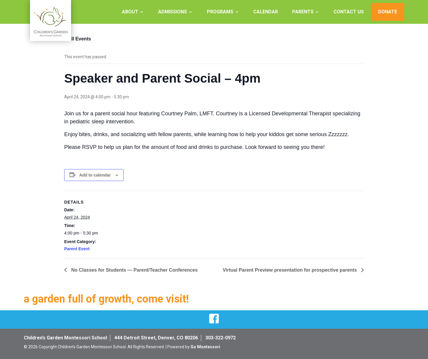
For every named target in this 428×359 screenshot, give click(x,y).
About (130, 12)
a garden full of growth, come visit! (106, 299)
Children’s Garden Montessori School (65, 338)
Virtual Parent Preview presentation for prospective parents (290, 270)
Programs (220, 12)
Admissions (172, 12)
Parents (303, 12)
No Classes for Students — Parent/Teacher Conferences (134, 270)
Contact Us (348, 12)
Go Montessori (205, 346)
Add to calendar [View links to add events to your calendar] (95, 175)
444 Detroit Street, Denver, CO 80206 (156, 338)
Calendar (265, 12)
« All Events (77, 38)
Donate (387, 12)
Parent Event (77, 248)
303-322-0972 (220, 338)
